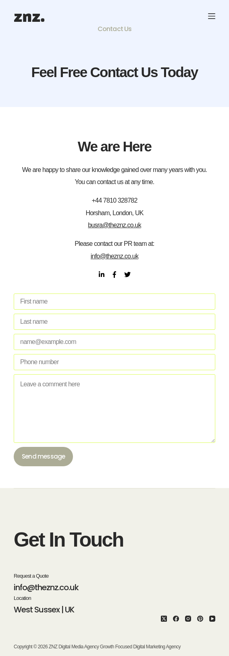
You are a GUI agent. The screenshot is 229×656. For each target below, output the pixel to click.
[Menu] (211, 16)
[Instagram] (188, 619)
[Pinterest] (200, 619)
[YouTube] (212, 619)
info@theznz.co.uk (114, 256)
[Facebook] (176, 619)
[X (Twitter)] (164, 619)
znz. (29, 16)
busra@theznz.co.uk (114, 225)
